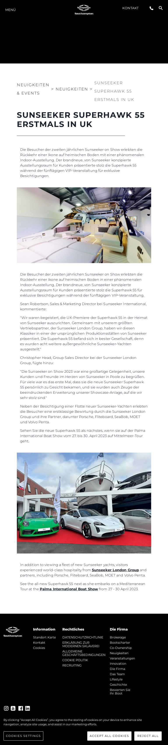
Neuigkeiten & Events (33, 89)
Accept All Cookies (109, 736)
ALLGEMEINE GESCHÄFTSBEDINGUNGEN (83, 653)
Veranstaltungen (122, 658)
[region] (84, 729)
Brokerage (118, 637)
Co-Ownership (121, 648)
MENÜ (10, 10)
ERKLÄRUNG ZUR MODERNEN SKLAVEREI (80, 644)
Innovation (118, 664)
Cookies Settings (23, 736)
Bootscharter (120, 643)
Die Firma (117, 669)
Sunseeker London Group (115, 570)
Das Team (117, 674)
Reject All (148, 736)
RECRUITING (72, 665)
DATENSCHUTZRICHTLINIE (82, 637)
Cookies (39, 648)
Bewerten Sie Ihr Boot (120, 691)
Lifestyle (116, 679)
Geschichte (118, 685)
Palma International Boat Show (69, 589)
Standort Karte (44, 637)
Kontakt (130, 8)
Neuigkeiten (119, 653)
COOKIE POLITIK (75, 660)
